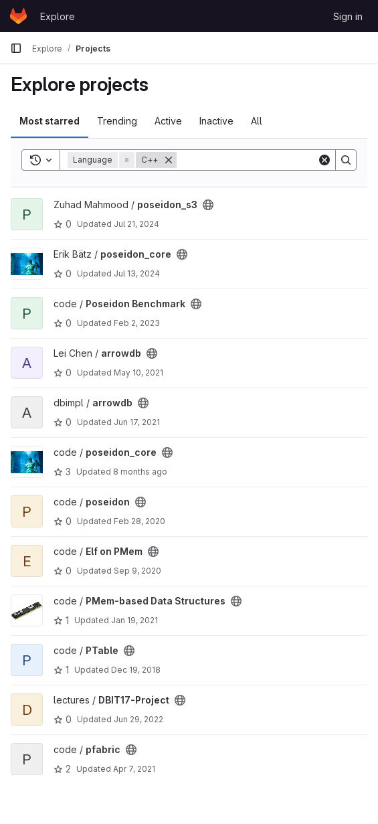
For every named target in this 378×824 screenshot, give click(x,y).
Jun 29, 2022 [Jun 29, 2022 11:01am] (138, 719)
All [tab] (256, 121)
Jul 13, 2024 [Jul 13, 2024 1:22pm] (137, 273)
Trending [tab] (117, 121)
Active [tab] (168, 121)
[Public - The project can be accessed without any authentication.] (208, 204)
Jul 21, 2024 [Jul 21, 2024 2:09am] (136, 224)
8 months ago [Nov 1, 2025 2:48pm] (140, 472)
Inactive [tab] (216, 121)
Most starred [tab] (49, 121)
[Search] (259, 160)
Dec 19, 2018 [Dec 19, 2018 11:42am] (136, 670)
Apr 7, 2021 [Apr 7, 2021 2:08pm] (134, 769)
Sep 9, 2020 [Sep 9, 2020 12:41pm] (137, 571)
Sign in (348, 16)
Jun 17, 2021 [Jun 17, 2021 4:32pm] (137, 422)
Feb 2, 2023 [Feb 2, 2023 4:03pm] (137, 323)
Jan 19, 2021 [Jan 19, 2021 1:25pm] (134, 620)
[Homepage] (18, 16)
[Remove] (169, 160)
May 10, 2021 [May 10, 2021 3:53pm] (138, 372)
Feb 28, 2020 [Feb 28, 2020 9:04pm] (139, 521)
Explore (57, 16)
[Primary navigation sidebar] (16, 48)
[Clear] (324, 160)
